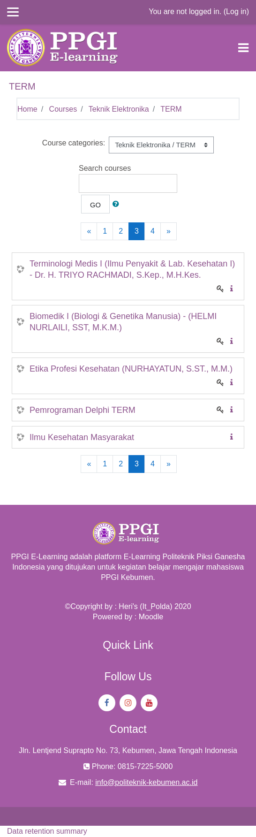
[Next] (168, 231)
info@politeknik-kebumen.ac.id (146, 782)
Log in (236, 11)
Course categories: (73, 143)
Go (95, 205)
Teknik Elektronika (119, 109)
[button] (118, 204)
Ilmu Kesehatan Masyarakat (82, 437)
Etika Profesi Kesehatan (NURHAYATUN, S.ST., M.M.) (131, 368)
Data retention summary (47, 831)
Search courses (105, 168)
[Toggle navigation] (243, 47)
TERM (170, 109)
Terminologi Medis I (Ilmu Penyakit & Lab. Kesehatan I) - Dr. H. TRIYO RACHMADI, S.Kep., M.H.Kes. (132, 269)
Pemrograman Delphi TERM (83, 410)
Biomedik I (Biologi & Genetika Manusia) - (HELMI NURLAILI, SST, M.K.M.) (123, 322)
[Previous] (89, 231)
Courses (63, 109)
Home (27, 109)
